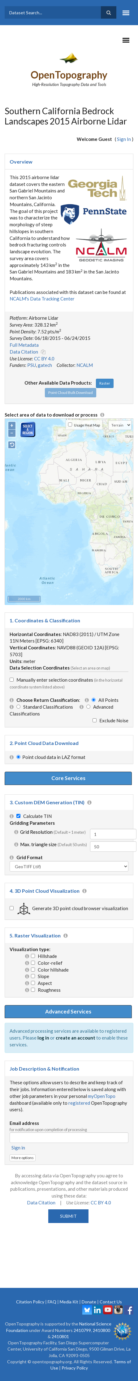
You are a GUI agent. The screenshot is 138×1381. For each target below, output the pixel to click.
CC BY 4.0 (44, 358)
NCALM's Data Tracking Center (42, 298)
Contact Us (111, 1301)
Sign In (124, 139)
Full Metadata (24, 345)
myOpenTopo (101, 1096)
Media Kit (69, 1301)
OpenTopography (69, 75)
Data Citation (24, 351)
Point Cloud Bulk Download (70, 392)
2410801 (60, 1336)
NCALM (84, 365)
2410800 (101, 1330)
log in (43, 1037)
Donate (89, 1301)
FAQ (52, 1301)
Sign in (18, 1147)
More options (22, 1157)
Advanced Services (68, 1011)
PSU (31, 365)
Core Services (68, 778)
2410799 (82, 1330)
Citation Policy (30, 1301)
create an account (75, 1037)
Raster (104, 383)
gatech (45, 365)
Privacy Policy (75, 1367)
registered (79, 1103)
